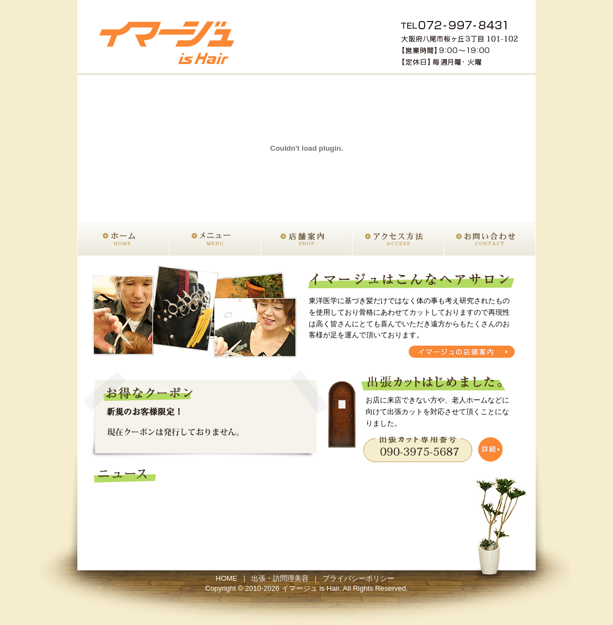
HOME (226, 578)
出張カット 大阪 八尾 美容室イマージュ (169, 37)
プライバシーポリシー (358, 578)
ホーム (123, 238)
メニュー (215, 238)
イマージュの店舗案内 (462, 352)
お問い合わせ (490, 238)
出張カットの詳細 (433, 449)
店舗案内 (306, 238)
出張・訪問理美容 (280, 578)
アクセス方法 (398, 238)
